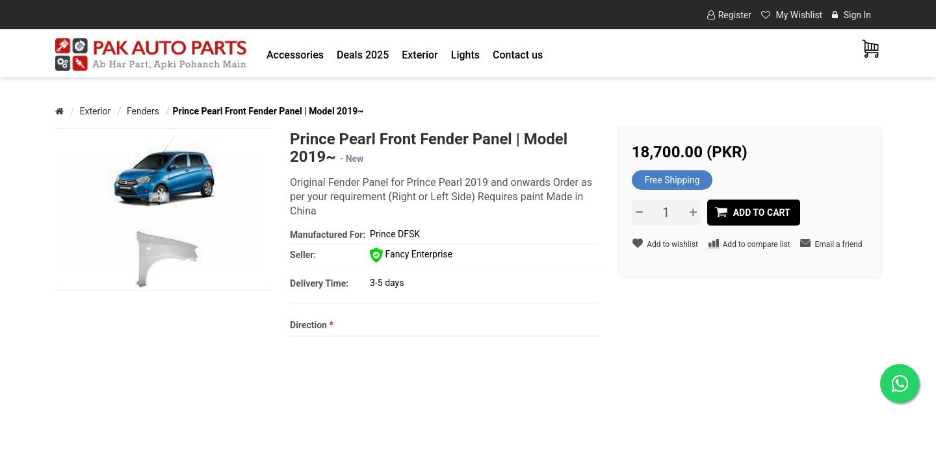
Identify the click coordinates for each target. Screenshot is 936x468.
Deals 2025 (363, 55)
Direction (311, 325)
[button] (295, 55)
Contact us (518, 55)
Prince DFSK (395, 234)
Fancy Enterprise (411, 254)
